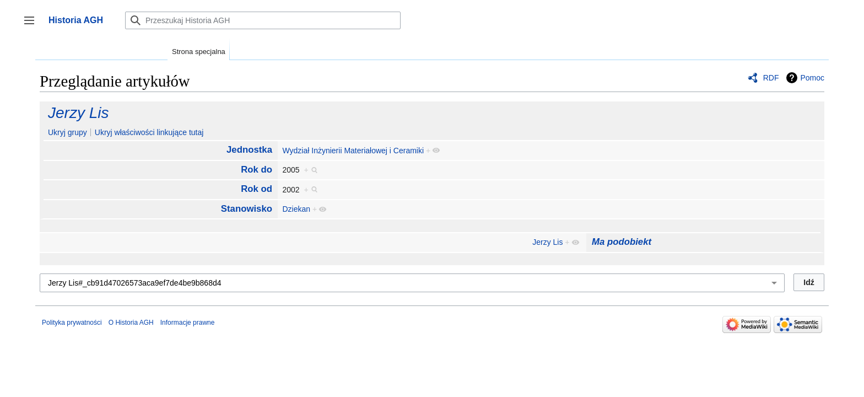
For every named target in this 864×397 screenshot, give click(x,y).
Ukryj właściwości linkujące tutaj (149, 132)
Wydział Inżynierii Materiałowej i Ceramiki (353, 150)
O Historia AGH (131, 322)
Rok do (256, 169)
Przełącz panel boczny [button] (33, 25)
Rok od (256, 189)
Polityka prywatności (72, 322)
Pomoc (812, 77)
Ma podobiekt (621, 242)
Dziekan (296, 209)
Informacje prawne (187, 322)
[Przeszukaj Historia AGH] (263, 20)
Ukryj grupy (67, 132)
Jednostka (249, 149)
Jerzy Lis (78, 112)
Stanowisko (246, 208)
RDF (771, 77)
